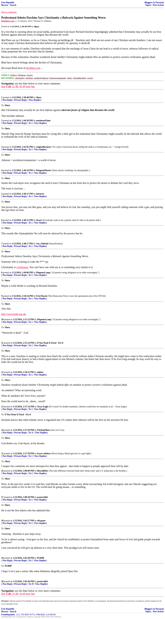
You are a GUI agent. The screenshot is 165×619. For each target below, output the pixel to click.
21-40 (15, 86)
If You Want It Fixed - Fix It (50, 343)
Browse (4, 5)
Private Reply (20, 100)
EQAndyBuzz (43, 430)
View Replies (35, 100)
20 (2, 581)
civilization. (22, 267)
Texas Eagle (42, 406)
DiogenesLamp (43, 272)
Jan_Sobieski (42, 243)
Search (13, 5)
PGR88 (40, 558)
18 (2, 520)
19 (2, 558)
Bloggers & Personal (154, 2)
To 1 (31, 123)
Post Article (158, 5)
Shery (39, 97)
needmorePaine (43, 120)
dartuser (40, 194)
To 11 (31, 432)
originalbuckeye (43, 147)
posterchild (42, 497)
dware (39, 220)
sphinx (40, 372)
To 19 (31, 584)
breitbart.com (33, 68)
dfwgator (41, 520)
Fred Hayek (41, 296)
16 (2, 471)
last (33, 86)
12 (2, 372)
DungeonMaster (43, 170)
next (28, 86)
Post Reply (8, 100)
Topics (148, 5)
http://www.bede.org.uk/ (13, 314)
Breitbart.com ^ (8, 21)
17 (2, 497)
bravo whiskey (44, 453)
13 (2, 406)
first (3, 86)
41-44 (22, 86)
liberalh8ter (42, 471)
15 (2, 453)
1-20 (8, 86)
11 (2, 343)
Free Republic (8, 2)
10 (2, 319)
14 (2, 430)
